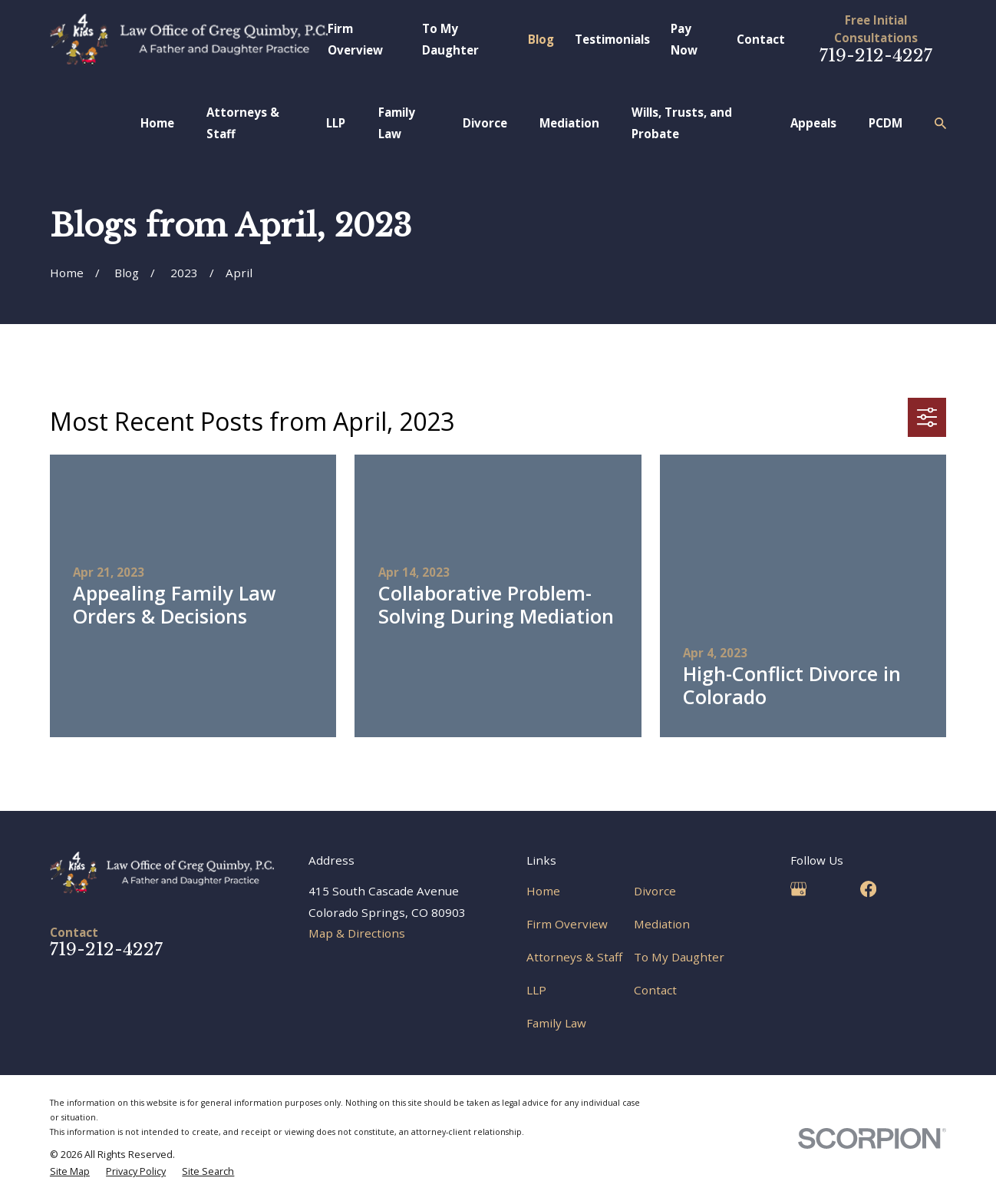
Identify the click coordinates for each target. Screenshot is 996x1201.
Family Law (556, 1023)
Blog (541, 39)
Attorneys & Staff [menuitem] (242, 122)
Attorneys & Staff (574, 956)
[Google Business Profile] (798, 889)
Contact (761, 39)
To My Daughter (679, 956)
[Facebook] (868, 889)
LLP (536, 990)
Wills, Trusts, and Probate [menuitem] (682, 122)
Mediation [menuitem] (569, 123)
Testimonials (612, 39)
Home (543, 890)
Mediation (662, 923)
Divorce (655, 890)
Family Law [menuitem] (396, 122)
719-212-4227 (876, 55)
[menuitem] (70, 1171)
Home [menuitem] (157, 123)
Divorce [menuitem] (485, 123)
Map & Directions (356, 933)
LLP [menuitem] (335, 123)
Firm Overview (567, 923)
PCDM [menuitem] (885, 123)
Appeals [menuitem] (813, 123)
